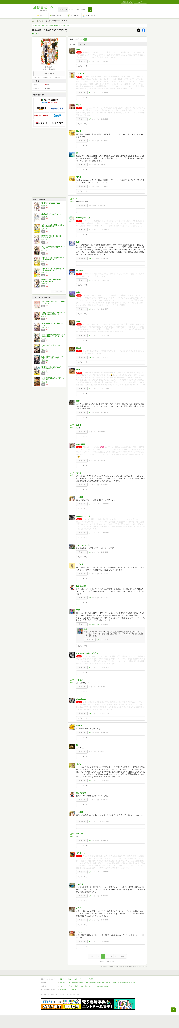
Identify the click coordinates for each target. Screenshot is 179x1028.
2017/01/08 (105, 713)
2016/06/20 (104, 799)
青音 (78, 401)
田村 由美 (44, 382)
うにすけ (79, 497)
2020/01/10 (101, 432)
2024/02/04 (104, 61)
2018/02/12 (105, 533)
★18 (89, 941)
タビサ (78, 764)
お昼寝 (78, 348)
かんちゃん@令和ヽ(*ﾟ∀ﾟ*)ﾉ (87, 653)
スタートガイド (79, 979)
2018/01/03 (104, 552)
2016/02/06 (104, 920)
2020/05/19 (105, 388)
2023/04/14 (101, 205)
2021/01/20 (105, 335)
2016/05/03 (105, 872)
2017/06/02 (105, 667)
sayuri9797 (80, 444)
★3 (89, 357)
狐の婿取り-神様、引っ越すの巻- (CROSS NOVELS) (51, 237)
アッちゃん (80, 73)
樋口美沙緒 (44, 360)
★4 (89, 309)
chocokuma (81, 699)
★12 (89, 229)
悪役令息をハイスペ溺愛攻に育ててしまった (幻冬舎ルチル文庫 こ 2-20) (53, 335)
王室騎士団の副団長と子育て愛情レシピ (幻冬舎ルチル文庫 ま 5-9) (53, 313)
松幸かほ (43, 316)
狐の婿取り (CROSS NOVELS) (51, 203)
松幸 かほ (40, 21)
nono (78, 321)
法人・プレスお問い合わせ (83, 986)
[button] (90, 9)
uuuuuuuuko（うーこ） (85, 516)
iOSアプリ (75, 989)
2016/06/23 (105, 780)
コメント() (95, 61)
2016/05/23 (105, 821)
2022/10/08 (105, 229)
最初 (92, 956)
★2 (89, 598)
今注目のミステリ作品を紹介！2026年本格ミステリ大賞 (52, 25)
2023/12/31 (105, 92)
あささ (78, 425)
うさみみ (79, 680)
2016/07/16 (101, 751)
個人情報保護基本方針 (76, 982)
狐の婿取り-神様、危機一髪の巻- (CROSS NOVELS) (51, 280)
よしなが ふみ (45, 303)
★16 (89, 92)
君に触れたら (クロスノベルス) (51, 214)
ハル (78, 369)
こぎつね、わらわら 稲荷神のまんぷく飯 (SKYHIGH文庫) (52, 258)
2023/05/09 (104, 140)
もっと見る (58, 291)
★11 (89, 335)
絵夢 (78, 292)
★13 (89, 388)
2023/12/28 (104, 119)
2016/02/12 (104, 896)
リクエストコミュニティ (103, 986)
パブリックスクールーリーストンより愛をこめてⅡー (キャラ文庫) (53, 357)
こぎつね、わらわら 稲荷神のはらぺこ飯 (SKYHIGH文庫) (52, 269)
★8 (89, 840)
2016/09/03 (104, 732)
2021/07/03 (105, 280)
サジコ (78, 105)
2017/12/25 (104, 573)
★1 (89, 61)
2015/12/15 (105, 941)
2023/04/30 (104, 186)
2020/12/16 (104, 357)
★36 (89, 713)
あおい (78, 242)
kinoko (79, 725)
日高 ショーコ (45, 327)
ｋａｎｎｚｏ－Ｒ (83, 545)
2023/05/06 (101, 164)
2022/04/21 (104, 258)
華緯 (78, 610)
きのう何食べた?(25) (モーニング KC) (53, 301)
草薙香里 (79, 271)
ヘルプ (62, 986)
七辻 (78, 198)
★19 (89, 280)
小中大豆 (43, 338)
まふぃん (79, 932)
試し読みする (49, 73)
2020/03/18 (104, 412)
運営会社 (62, 982)
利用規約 (90, 979)
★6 (89, 574)
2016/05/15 (104, 840)
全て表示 (72, 44)
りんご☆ (79, 834)
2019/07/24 (101, 460)
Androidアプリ (64, 989)
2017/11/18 (104, 624)
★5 (89, 119)
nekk (78, 49)
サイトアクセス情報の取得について (124, 982)
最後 (122, 956)
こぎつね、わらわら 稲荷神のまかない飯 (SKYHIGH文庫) (52, 226)
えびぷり (79, 564)
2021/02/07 (104, 309)
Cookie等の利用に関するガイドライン (98, 982)
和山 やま (44, 349)
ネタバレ (83, 44)
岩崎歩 (78, 131)
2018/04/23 (105, 504)
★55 (89, 780)
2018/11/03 (104, 484)
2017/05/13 (101, 687)
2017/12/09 (104, 597)
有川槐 (78, 473)
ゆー (78, 153)
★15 (89, 533)
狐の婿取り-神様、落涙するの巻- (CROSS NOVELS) (51, 368)
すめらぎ (79, 884)
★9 (89, 624)
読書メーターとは (65, 979)
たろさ (78, 908)
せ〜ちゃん (80, 853)
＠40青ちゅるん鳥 (83, 218)
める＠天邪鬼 (81, 586)
